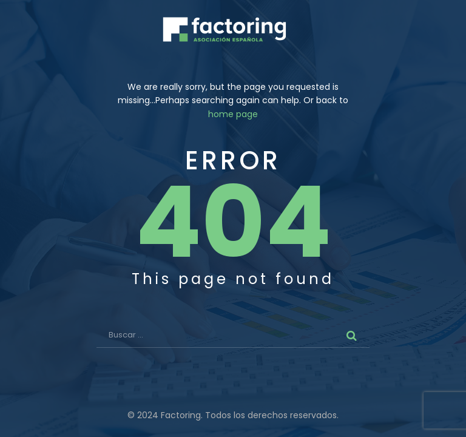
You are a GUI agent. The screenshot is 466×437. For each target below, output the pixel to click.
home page (233, 114)
